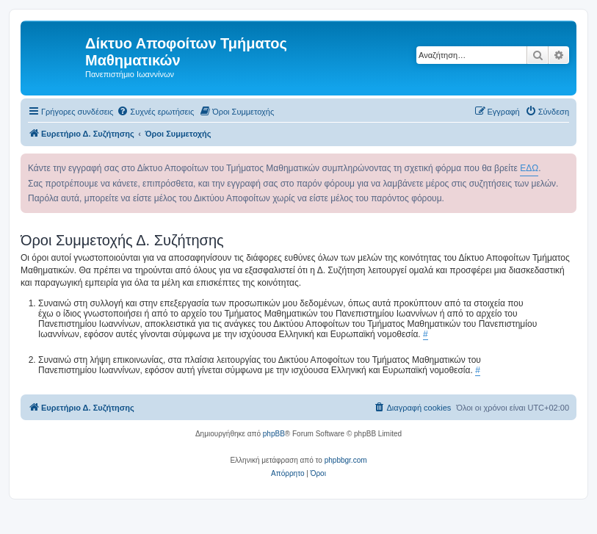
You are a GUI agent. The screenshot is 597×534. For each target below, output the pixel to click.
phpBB (274, 434)
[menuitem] (155, 111)
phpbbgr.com (346, 460)
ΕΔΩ (529, 168)
